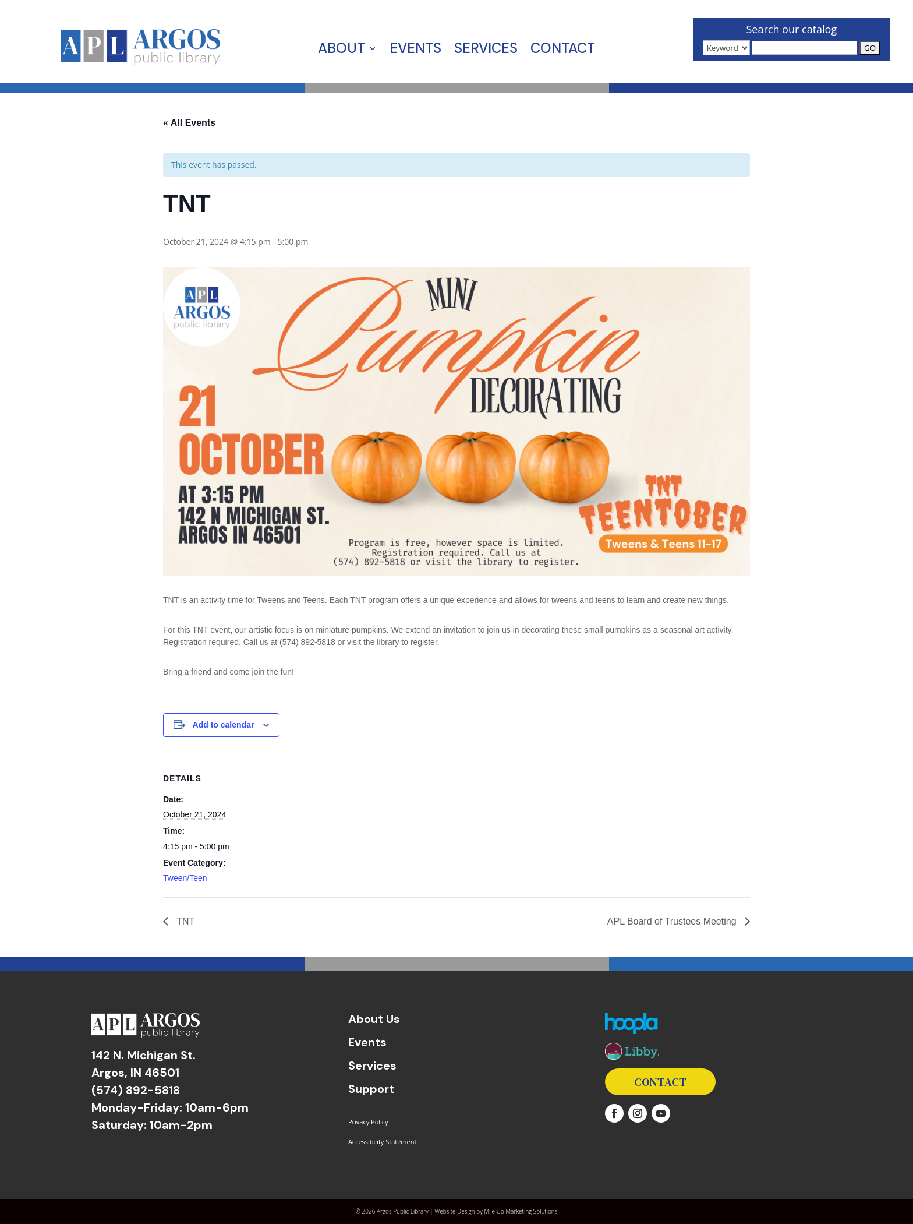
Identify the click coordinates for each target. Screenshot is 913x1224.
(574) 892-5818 (135, 1090)
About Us (374, 1019)
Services (486, 50)
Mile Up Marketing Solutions (520, 1211)
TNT (184, 921)
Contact (562, 50)
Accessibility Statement (382, 1141)
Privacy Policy (368, 1121)
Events (415, 50)
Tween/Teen (185, 878)
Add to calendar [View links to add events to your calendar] (223, 724)
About (341, 50)
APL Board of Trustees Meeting (673, 921)
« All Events (189, 123)
